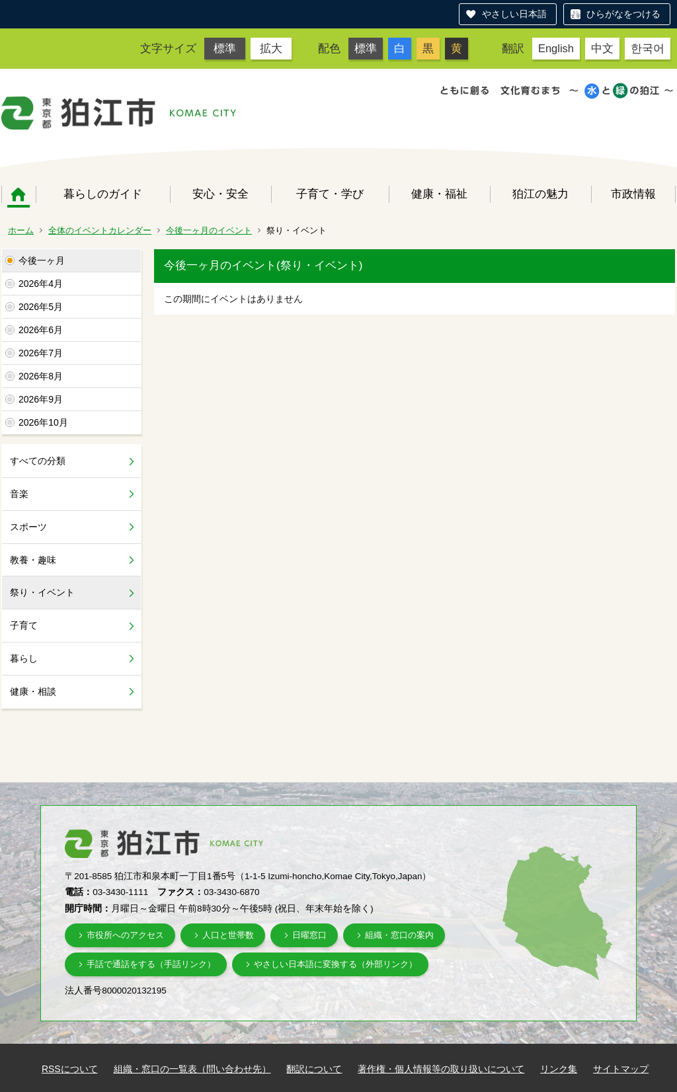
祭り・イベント (42, 592)
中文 (602, 48)
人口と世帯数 (228, 935)
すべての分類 (37, 460)
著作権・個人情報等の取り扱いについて (441, 1069)
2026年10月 (43, 422)
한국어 (647, 48)
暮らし (24, 658)
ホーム (18, 194)
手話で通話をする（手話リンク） (151, 964)
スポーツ (28, 527)
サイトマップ (621, 1069)
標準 (225, 48)
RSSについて (70, 1069)
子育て (24, 625)
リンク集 (558, 1069)
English (556, 48)
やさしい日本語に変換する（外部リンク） (335, 964)
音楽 (19, 493)
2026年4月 (41, 283)
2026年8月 (41, 376)
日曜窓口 (309, 935)
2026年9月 (41, 399)
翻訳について (314, 1069)
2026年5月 (41, 306)
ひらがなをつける (623, 14)
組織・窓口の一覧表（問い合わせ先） (192, 1069)
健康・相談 (33, 691)
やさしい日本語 (514, 14)
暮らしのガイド (102, 194)
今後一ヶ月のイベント (209, 230)
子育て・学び (330, 194)
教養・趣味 (33, 560)
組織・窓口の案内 (399, 935)
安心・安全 (220, 194)
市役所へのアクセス (125, 935)
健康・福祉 (439, 194)
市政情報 (633, 194)
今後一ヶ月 (42, 260)
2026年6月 (41, 330)
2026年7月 (41, 353)
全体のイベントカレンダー (99, 230)
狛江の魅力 (540, 194)
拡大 (271, 48)
